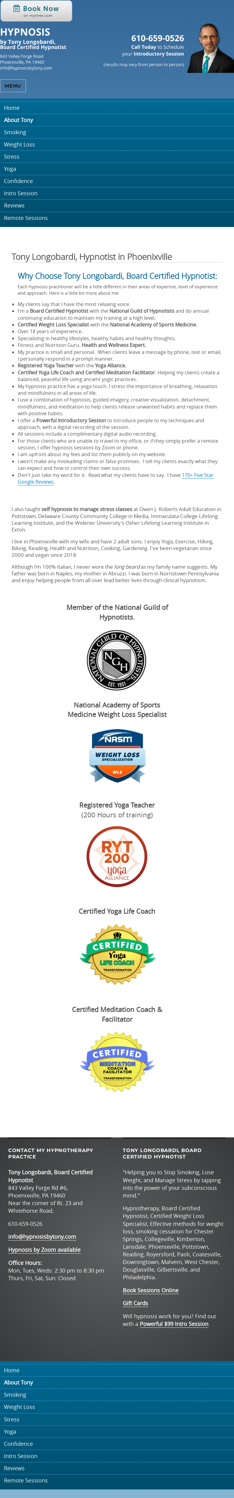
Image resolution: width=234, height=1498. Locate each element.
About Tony (18, 120)
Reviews (14, 205)
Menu (13, 86)
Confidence (18, 181)
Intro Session (20, 193)
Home (12, 107)
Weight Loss (19, 144)
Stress (12, 156)
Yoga (10, 168)
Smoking (15, 132)
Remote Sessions (26, 217)
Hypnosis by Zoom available (44, 1249)
